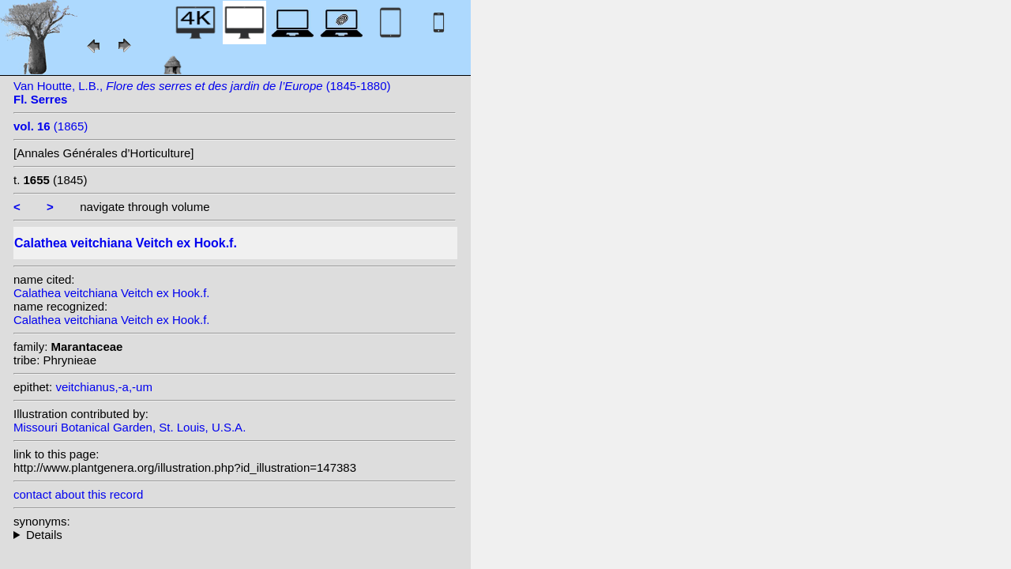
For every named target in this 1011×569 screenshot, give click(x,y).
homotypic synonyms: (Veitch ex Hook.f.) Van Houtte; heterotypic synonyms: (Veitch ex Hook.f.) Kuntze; (234, 534)
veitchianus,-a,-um (103, 387)
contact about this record (78, 494)
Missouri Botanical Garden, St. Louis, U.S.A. (129, 427)
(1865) (50, 126)
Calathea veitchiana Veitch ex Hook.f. (111, 293)
